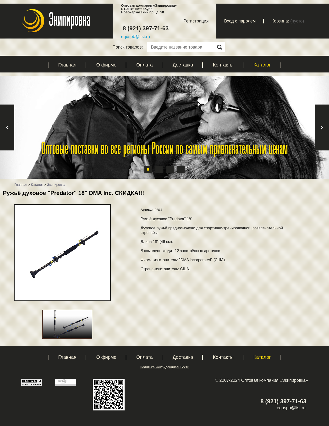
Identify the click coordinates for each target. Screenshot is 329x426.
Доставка (183, 64)
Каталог (262, 64)
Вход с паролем (240, 21)
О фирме (106, 64)
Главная (67, 64)
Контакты (223, 64)
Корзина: (280, 21)
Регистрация (195, 21)
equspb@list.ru (135, 36)
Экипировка (56, 185)
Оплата (144, 64)
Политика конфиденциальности (164, 367)
